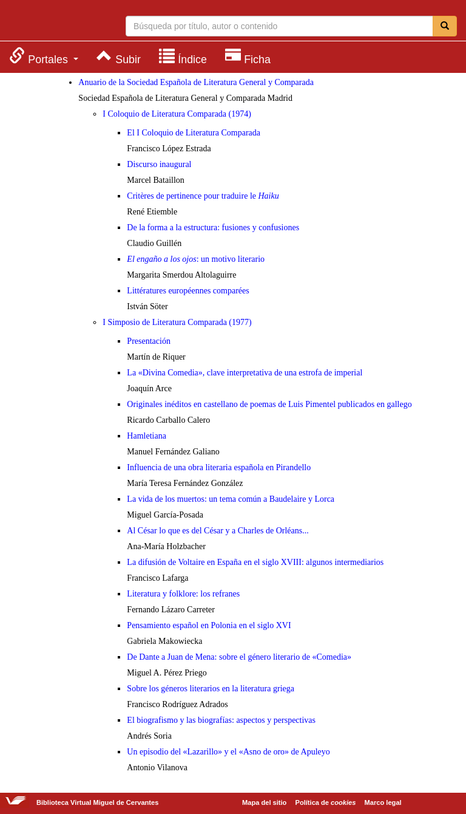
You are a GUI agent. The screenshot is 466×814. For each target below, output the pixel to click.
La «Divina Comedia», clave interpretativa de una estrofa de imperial (244, 372)
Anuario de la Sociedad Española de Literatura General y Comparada (196, 82)
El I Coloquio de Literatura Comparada (193, 132)
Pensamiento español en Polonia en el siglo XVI (209, 625)
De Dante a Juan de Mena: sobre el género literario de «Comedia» (239, 657)
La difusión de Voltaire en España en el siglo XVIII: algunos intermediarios (255, 562)
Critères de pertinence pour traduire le (203, 195)
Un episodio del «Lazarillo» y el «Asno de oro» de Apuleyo (228, 751)
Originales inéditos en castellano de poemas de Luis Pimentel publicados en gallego (269, 404)
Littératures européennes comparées (188, 290)
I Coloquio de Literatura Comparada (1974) (177, 113)
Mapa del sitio (264, 802)
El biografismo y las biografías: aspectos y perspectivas (221, 720)
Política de (325, 802)
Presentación (149, 341)
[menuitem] (43, 56)
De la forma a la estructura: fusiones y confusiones (213, 227)
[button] (43, 56)
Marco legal (383, 802)
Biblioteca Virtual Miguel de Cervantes (57, 21)
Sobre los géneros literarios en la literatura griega (210, 688)
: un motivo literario (196, 259)
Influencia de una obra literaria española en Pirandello (219, 467)
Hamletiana (146, 435)
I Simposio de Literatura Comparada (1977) (177, 322)
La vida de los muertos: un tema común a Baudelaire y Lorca (230, 499)
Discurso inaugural (159, 164)
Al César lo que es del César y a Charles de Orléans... (217, 530)
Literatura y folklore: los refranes (183, 593)
